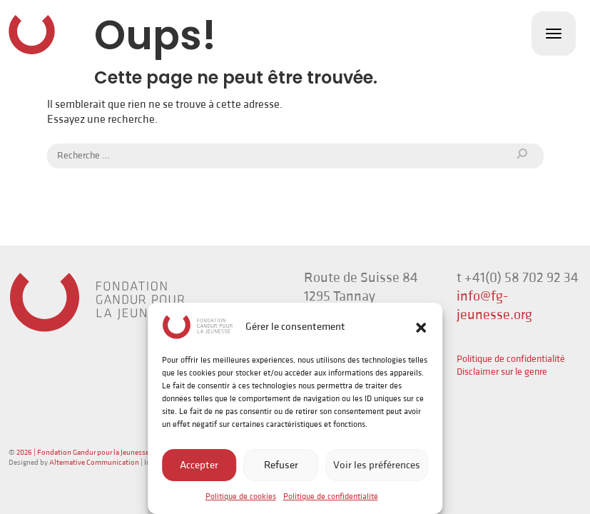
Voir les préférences (376, 465)
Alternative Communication (94, 463)
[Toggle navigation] (553, 33)
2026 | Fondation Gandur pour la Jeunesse (82, 453)
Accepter (199, 465)
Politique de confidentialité (330, 496)
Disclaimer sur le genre (502, 372)
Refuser (281, 465)
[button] (421, 327)
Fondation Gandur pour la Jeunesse (32, 34)
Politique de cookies (240, 496)
